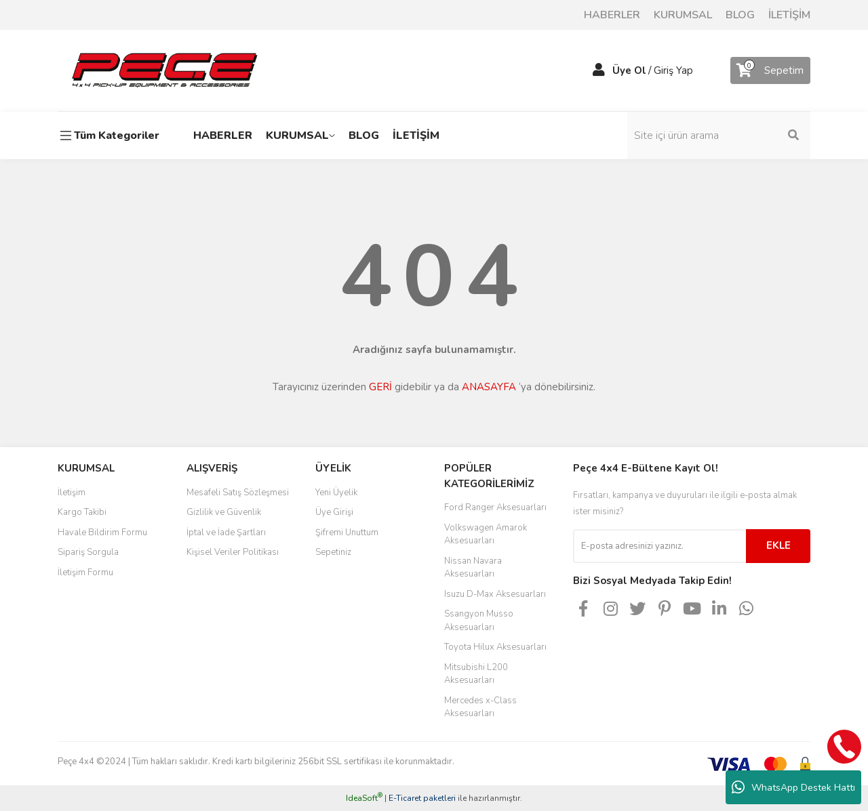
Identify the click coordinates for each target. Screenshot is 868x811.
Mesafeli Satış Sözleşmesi (237, 492)
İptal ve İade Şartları (226, 532)
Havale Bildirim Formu (102, 532)
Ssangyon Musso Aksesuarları (478, 620)
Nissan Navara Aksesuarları (473, 568)
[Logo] (164, 69)
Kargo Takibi (82, 512)
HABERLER (612, 14)
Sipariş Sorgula (88, 552)
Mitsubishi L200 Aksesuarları (476, 674)
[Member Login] (599, 70)
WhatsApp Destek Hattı (793, 787)
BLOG (740, 14)
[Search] (718, 135)
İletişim (71, 492)
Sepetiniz (333, 552)
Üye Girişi (334, 512)
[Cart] (770, 70)
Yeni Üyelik (336, 492)
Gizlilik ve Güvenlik (223, 512)
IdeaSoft (364, 798)
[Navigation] (112, 135)
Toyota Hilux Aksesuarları (495, 647)
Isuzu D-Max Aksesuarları (495, 594)
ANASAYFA (489, 387)
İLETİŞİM (789, 14)
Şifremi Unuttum (346, 532)
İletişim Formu (85, 572)
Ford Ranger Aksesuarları (495, 507)
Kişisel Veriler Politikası (232, 552)
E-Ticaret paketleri (422, 798)
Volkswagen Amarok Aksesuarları (485, 534)
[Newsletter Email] (659, 546)
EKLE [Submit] (778, 545)
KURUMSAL (683, 14)
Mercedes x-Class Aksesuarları (480, 707)
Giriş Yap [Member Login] (673, 70)
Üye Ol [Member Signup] (629, 70)
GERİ (380, 387)
